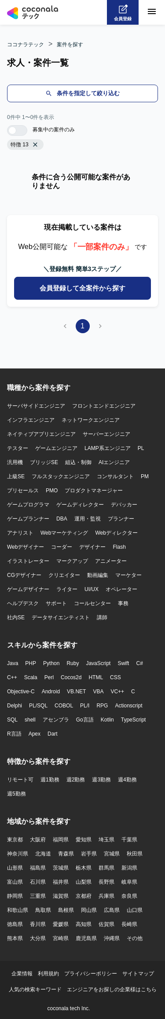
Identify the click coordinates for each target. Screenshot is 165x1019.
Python (51, 663)
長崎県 (129, 924)
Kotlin (107, 720)
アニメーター (111, 561)
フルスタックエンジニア (61, 476)
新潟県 (129, 868)
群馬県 (106, 868)
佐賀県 (106, 924)
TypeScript (133, 720)
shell (30, 720)
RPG (102, 706)
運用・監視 (87, 519)
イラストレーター (28, 561)
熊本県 (15, 938)
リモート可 (20, 780)
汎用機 (15, 462)
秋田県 (135, 854)
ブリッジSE (44, 462)
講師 (102, 617)
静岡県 (15, 896)
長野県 (106, 882)
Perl (49, 677)
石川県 (38, 882)
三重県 (38, 896)
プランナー (121, 519)
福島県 (38, 868)
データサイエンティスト (61, 617)
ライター (66, 589)
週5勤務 (16, 794)
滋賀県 (61, 896)
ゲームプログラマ (28, 505)
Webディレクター (116, 533)
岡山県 (89, 910)
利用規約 (48, 974)
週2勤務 (75, 780)
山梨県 (84, 882)
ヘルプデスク (23, 603)
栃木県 (84, 868)
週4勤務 (127, 780)
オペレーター (121, 589)
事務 (123, 603)
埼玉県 (106, 840)
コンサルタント (115, 476)
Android (51, 691)
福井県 (61, 882)
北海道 (43, 854)
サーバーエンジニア (106, 434)
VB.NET (76, 691)
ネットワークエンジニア (91, 420)
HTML (95, 677)
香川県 (38, 924)
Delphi (14, 706)
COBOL (64, 706)
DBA (61, 519)
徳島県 (15, 924)
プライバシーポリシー (90, 974)
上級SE (16, 476)
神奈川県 (17, 854)
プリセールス (23, 490)
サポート (56, 603)
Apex (34, 734)
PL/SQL (38, 706)
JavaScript (98, 663)
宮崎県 (61, 938)
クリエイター (64, 575)
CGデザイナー (24, 575)
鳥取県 (43, 910)
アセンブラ (56, 720)
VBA (98, 691)
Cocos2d (71, 677)
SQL (12, 720)
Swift (123, 663)
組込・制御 (78, 462)
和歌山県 (17, 910)
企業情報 (22, 974)
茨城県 (61, 868)
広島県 (112, 910)
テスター (17, 448)
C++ (12, 677)
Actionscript (128, 706)
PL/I (84, 706)
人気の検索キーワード (35, 989)
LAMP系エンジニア (107, 448)
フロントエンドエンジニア (104, 406)
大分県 (38, 938)
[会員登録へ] (123, 12)
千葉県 (129, 840)
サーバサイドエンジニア (36, 406)
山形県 (15, 868)
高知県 (84, 924)
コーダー (61, 547)
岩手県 (89, 854)
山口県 (135, 910)
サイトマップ (138, 974)
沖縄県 (112, 938)
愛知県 (84, 840)
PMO (52, 490)
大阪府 (38, 840)
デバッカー (124, 505)
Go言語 (85, 720)
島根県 (66, 910)
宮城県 (112, 854)
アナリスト (20, 533)
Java (12, 663)
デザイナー (92, 547)
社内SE (16, 617)
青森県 (66, 854)
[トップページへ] (32, 12)
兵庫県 (106, 896)
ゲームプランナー (28, 519)
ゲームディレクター (80, 505)
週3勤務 (101, 780)
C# (139, 663)
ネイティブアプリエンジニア (41, 434)
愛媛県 (61, 924)
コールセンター (92, 603)
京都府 (84, 896)
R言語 (14, 734)
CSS (115, 677)
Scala (30, 677)
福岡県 (61, 840)
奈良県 (129, 896)
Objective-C (21, 691)
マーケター (128, 575)
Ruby (72, 663)
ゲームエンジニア (56, 448)
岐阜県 (129, 882)
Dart (53, 734)
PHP (30, 663)
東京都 (15, 840)
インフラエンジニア (31, 420)
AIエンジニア (114, 462)
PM (145, 476)
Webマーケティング (64, 533)
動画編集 (97, 575)
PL (141, 448)
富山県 (15, 882)
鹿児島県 (86, 938)
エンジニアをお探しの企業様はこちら (112, 989)
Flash (119, 547)
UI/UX (91, 589)
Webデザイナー (25, 547)
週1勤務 (49, 780)
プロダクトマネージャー (94, 490)
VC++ (117, 691)
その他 (135, 938)
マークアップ (72, 561)
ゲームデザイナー (28, 589)
